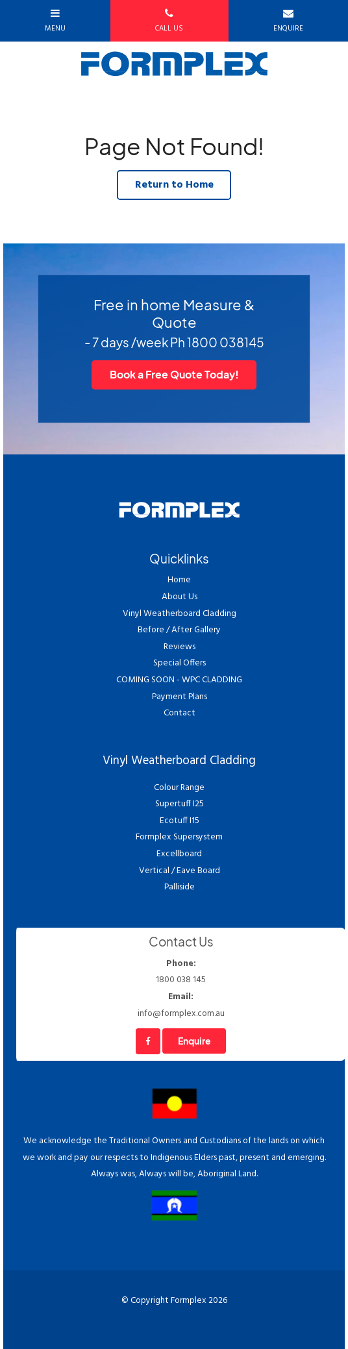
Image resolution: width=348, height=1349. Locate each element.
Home (179, 580)
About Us (179, 597)
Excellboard (179, 854)
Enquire (194, 1040)
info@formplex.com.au (180, 1005)
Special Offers (179, 663)
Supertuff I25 (179, 804)
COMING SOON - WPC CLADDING (179, 680)
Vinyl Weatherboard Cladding (179, 614)
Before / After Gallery (179, 630)
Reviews (179, 647)
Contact (179, 713)
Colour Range (179, 788)
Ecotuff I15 (179, 821)
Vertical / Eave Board (179, 871)
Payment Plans (179, 697)
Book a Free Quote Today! (174, 374)
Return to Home (174, 185)
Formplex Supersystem (179, 837)
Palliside (179, 887)
